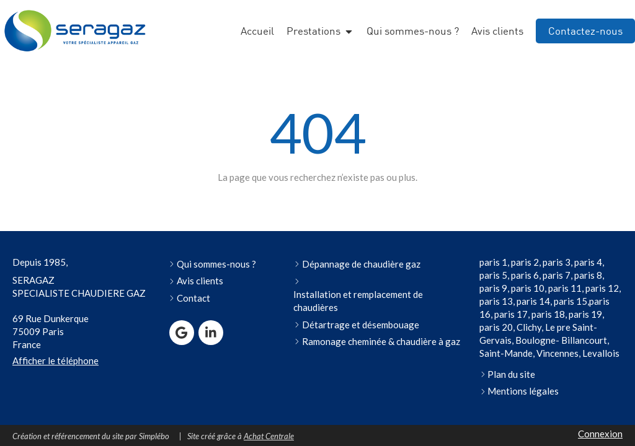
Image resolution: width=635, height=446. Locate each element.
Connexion (600, 433)
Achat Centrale (269, 436)
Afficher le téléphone (55, 360)
